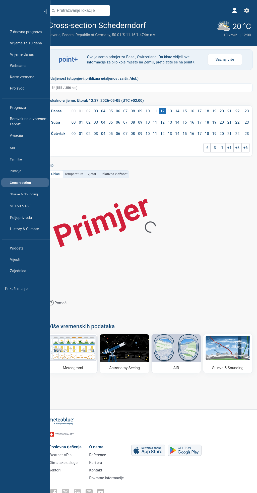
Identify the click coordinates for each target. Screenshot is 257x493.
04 (108, 110)
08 (137, 110)
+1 (229, 147)
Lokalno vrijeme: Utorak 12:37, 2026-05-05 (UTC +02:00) (103, 100)
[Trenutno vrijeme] (233, 29)
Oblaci (63, 173)
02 (94, 110)
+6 (245, 147)
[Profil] (234, 10)
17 (201, 110)
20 (222, 110)
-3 (215, 147)
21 (229, 110)
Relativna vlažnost (121, 173)
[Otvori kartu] (111, 10)
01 (87, 110)
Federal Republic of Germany (93, 35)
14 (179, 110)
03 (101, 110)
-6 (208, 147)
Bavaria (61, 35)
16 (193, 110)
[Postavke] (246, 10)
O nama (102, 443)
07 (129, 110)
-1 (222, 147)
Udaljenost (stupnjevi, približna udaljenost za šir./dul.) (100, 78)
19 (215, 110)
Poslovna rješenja (71, 443)
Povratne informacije (112, 476)
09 (144, 110)
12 (165, 110)
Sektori (61, 468)
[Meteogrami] (79, 352)
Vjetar (99, 173)
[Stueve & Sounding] (228, 352)
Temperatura (81, 173)
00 (80, 110)
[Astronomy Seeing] (128, 352)
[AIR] (178, 352)
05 (115, 110)
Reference (103, 451)
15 (186, 110)
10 (151, 110)
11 (158, 110)
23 (246, 110)
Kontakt (101, 468)
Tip (58, 165)
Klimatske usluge (69, 460)
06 (122, 110)
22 (237, 110)
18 (208, 110)
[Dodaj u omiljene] (159, 24)
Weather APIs (66, 451)
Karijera (101, 460)
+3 (237, 147)
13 (172, 110)
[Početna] (20, 11)
